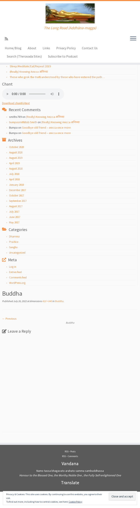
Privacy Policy (66, 48)
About (32, 48)
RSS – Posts (70, 451)
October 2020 (16, 147)
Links (46, 48)
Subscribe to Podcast (63, 56)
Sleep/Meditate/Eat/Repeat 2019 (30, 66)
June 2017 (14, 217)
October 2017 (16, 195)
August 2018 (15, 168)
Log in (12, 266)
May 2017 (14, 222)
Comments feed (18, 277)
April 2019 (14, 163)
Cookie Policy (75, 501)
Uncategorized (17, 252)
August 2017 (15, 206)
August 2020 (15, 152)
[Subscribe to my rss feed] (8, 38)
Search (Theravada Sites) (24, 56)
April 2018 (14, 179)
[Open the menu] (133, 39)
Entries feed (15, 272)
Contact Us (90, 48)
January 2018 (16, 185)
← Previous (9, 318)
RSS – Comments (70, 456)
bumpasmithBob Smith (23, 122)
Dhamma (14, 236)
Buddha (58, 301)
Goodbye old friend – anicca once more (46, 127)
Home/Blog (13, 48)
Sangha (13, 247)
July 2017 (14, 211)
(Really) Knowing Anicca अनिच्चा (29, 71)
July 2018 (14, 174)
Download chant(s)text (16, 103)
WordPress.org (17, 283)
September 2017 (17, 201)
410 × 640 (47, 301)
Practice (13, 242)
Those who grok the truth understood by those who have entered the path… (57, 77)
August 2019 (15, 158)
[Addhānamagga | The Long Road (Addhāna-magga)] (70, 13)
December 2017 (17, 190)
